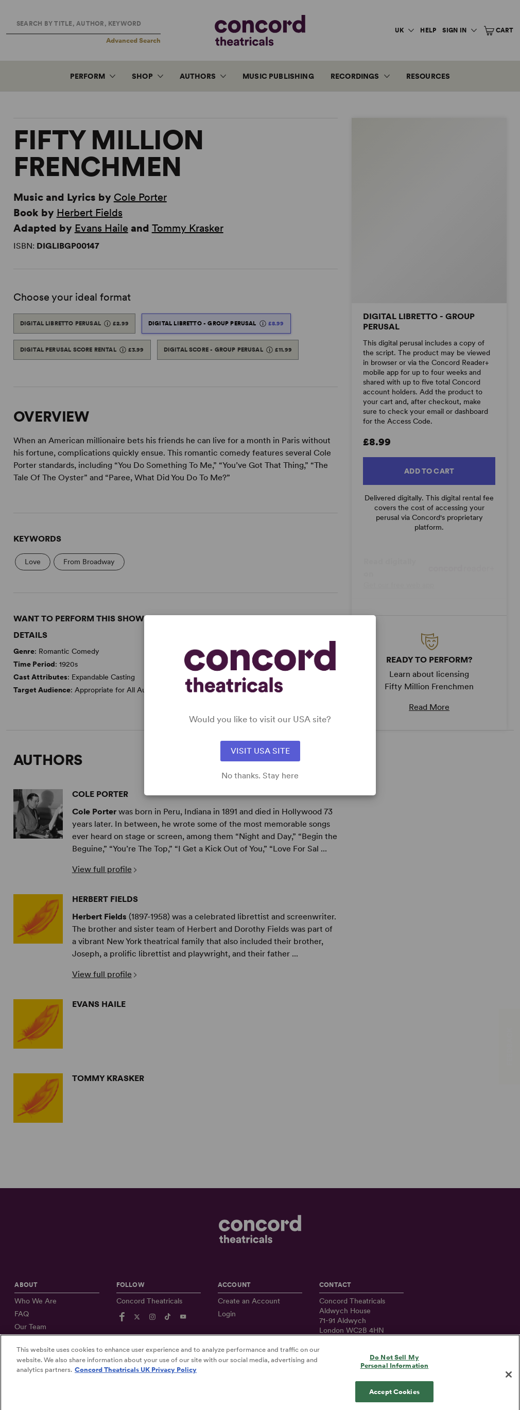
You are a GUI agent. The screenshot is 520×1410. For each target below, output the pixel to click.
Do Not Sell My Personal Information (394, 1372)
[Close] (508, 1384)
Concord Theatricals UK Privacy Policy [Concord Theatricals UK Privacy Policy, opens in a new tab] (136, 1380)
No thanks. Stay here (260, 776)
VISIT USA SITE (260, 751)
